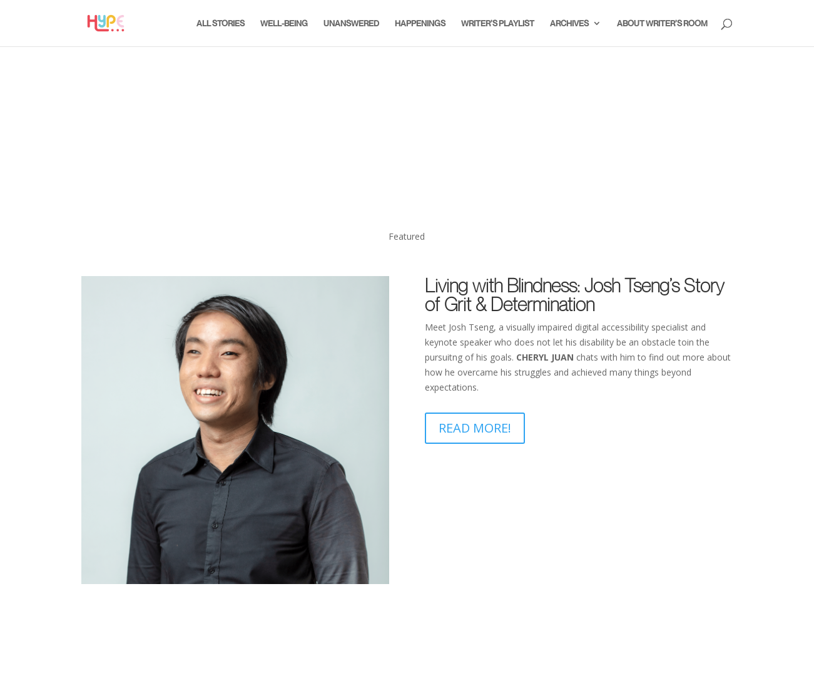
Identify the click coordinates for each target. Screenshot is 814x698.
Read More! (475, 427)
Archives (569, 23)
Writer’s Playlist (497, 23)
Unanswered (351, 23)
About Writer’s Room (662, 23)
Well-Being (284, 23)
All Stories (220, 23)
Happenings (420, 23)
